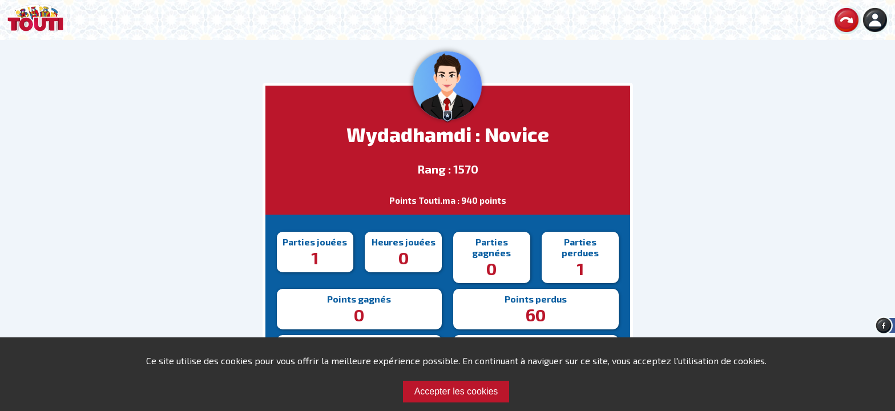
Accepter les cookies (456, 391)
